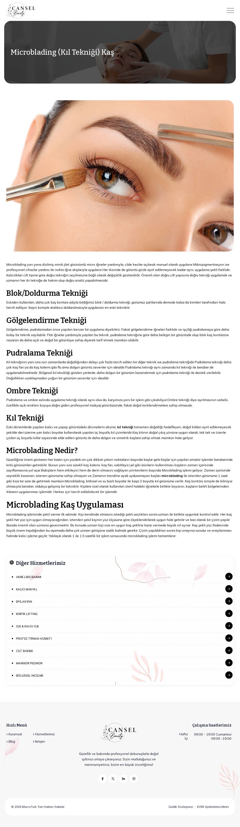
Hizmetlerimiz (44, 734)
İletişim (39, 741)
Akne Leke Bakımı (28, 577)
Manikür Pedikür (29, 663)
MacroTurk (29, 807)
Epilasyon (24, 601)
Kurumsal (14, 734)
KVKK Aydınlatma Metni (213, 807)
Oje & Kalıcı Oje (27, 626)
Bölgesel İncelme (29, 675)
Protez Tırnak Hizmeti (34, 638)
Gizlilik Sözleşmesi (181, 807)
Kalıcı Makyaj (26, 589)
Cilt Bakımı (24, 651)
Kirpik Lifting (27, 614)
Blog (10, 741)
